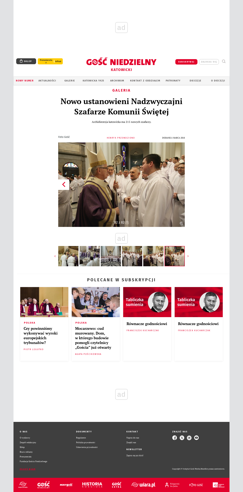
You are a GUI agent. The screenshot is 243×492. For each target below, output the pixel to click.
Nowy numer (25, 80)
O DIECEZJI (218, 80)
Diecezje (195, 80)
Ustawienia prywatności (87, 447)
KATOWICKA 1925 (93, 80)
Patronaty (173, 80)
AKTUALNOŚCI (47, 80)
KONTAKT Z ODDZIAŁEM (145, 80)
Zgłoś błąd (28, 469)
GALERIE (69, 80)
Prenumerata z (46, 61)
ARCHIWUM (117, 80)
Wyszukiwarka (224, 61)
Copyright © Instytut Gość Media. (186, 469)
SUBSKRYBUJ (186, 61)
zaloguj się (209, 61)
